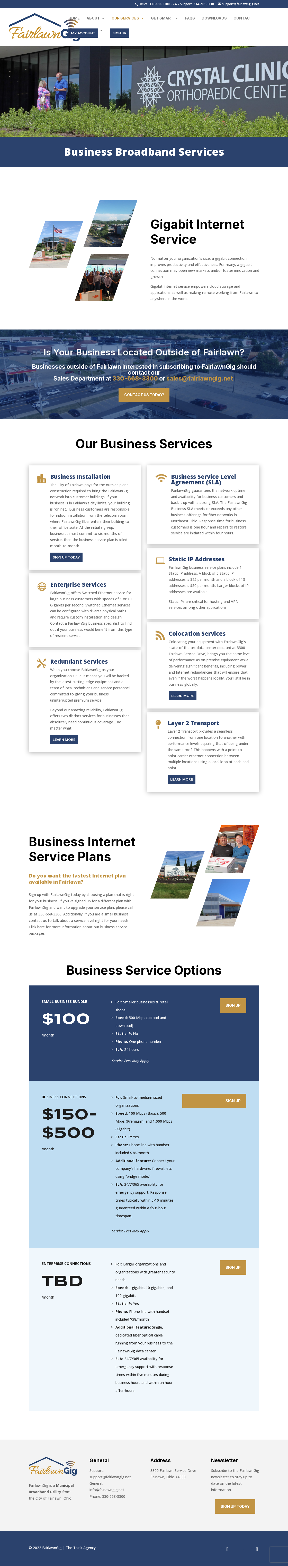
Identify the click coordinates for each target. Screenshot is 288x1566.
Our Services (125, 18)
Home (74, 18)
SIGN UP (119, 33)
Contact (242, 18)
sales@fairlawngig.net (199, 378)
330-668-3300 (135, 378)
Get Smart (162, 18)
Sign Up (233, 1005)
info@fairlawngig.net (106, 1489)
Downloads (214, 18)
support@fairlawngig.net (110, 1476)
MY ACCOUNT (83, 33)
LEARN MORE (64, 739)
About (93, 18)
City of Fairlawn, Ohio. (53, 1498)
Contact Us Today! (144, 395)
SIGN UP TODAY (66, 557)
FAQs (190, 18)
